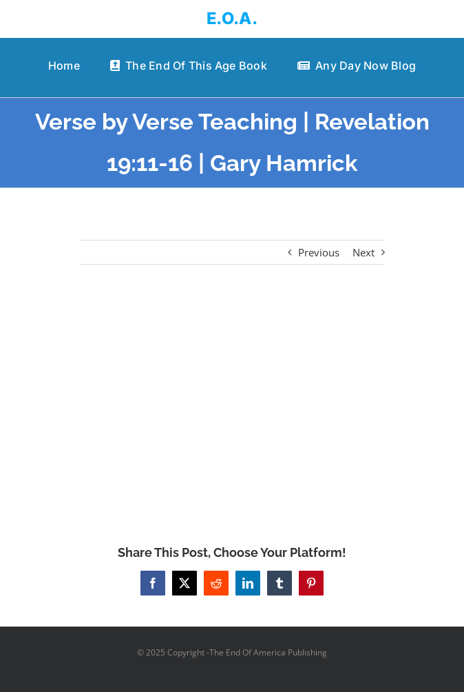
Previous (318, 252)
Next (363, 252)
